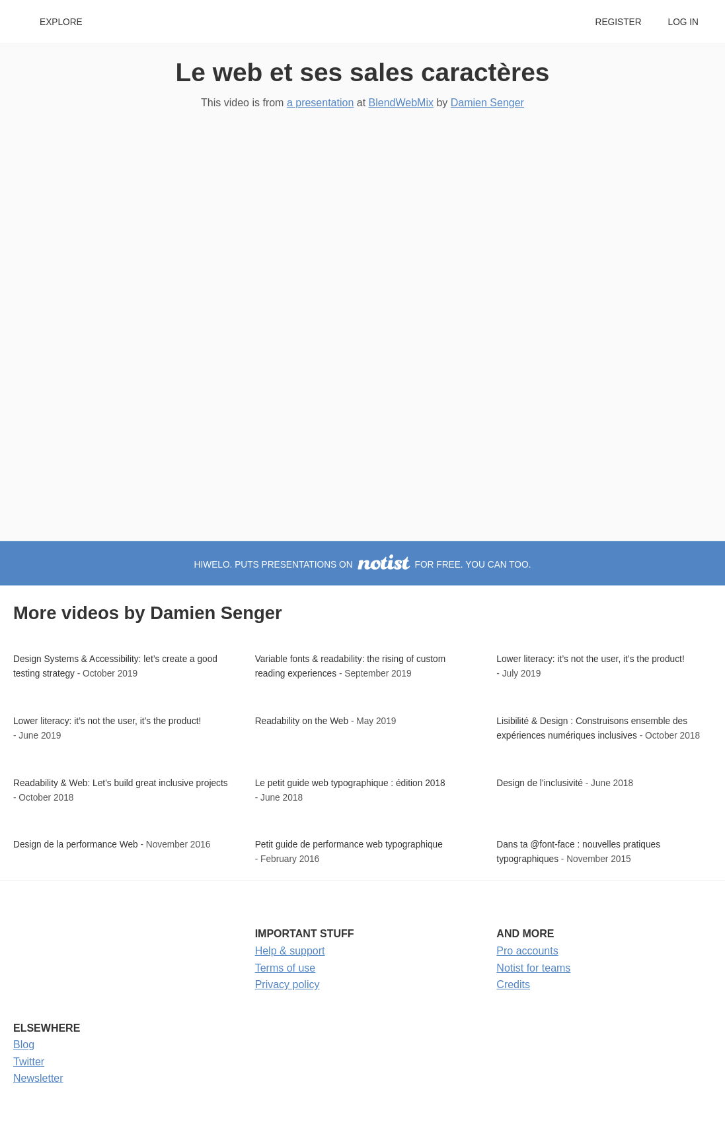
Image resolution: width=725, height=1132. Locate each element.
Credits (513, 984)
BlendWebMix (401, 102)
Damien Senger (487, 102)
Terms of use (285, 968)
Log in (683, 22)
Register (618, 22)
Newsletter (38, 1078)
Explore (61, 22)
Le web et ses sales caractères (363, 72)
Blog (23, 1044)
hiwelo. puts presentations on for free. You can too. (362, 565)
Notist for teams (533, 968)
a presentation (320, 102)
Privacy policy (287, 984)
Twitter (28, 1061)
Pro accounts (527, 950)
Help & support (290, 950)
